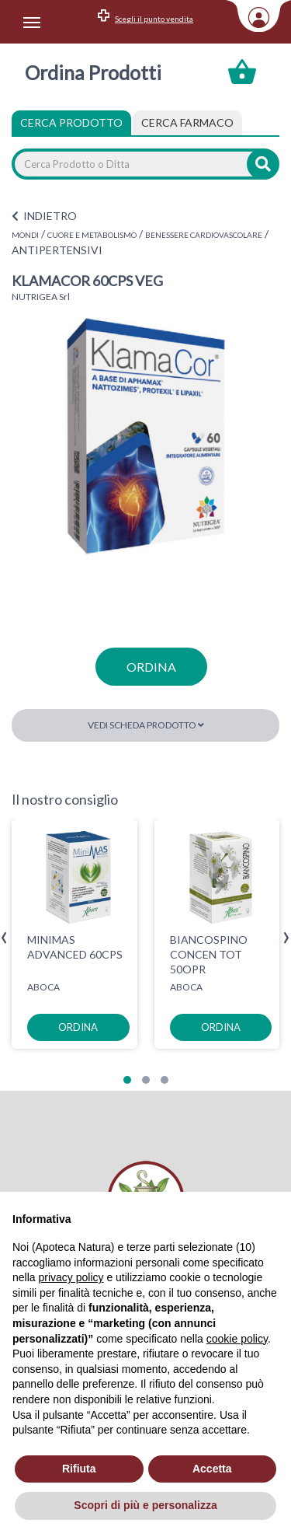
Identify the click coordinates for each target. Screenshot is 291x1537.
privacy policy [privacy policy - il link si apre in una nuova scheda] (70, 1277)
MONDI (25, 234)
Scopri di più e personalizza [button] (145, 1505)
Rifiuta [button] (79, 1468)
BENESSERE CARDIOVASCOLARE (203, 234)
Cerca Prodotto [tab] (71, 122)
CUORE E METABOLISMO (92, 234)
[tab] (187, 122)
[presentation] (4, 937)
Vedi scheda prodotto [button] (146, 725)
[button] (127, 1080)
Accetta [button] (212, 1468)
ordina (151, 666)
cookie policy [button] (237, 1339)
